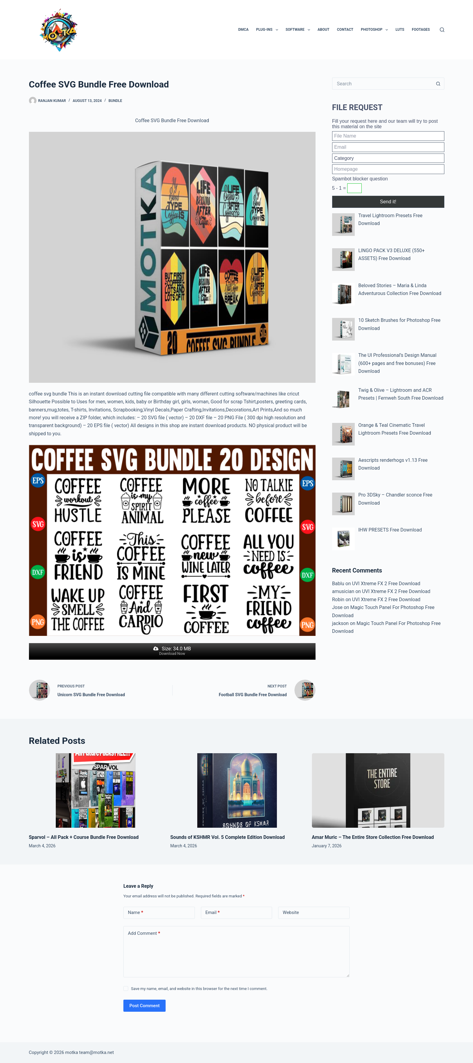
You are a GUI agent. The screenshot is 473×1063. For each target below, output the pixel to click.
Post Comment (144, 1005)
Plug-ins (268, 29)
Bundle (115, 101)
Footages (421, 29)
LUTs (399, 29)
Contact (345, 29)
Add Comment (144, 933)
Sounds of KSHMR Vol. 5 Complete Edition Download (227, 837)
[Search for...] (382, 84)
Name (135, 912)
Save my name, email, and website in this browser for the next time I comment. (199, 988)
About (323, 29)
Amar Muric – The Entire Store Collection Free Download (373, 837)
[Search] (442, 29)
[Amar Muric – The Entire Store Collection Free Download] (378, 790)
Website (291, 912)
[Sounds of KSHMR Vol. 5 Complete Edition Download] (236, 790)
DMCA (243, 29)
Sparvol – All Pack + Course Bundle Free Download (84, 837)
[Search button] (438, 84)
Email (212, 912)
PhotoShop (375, 29)
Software (299, 29)
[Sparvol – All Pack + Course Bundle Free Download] (95, 790)
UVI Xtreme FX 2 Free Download (386, 583)
